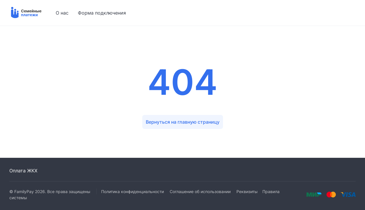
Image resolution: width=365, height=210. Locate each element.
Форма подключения (102, 13)
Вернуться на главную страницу (183, 122)
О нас (62, 13)
